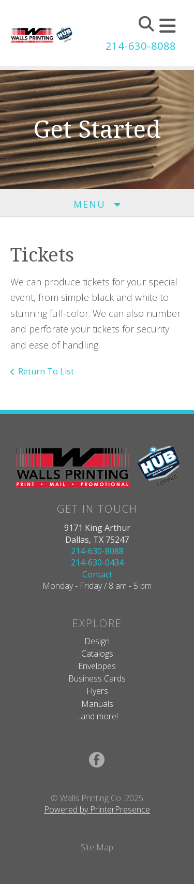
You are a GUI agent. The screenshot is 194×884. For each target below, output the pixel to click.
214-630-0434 (97, 562)
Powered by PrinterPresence (97, 809)
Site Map (97, 847)
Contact (97, 574)
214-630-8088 (141, 46)
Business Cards (97, 678)
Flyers (97, 691)
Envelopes (97, 666)
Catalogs (97, 653)
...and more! (97, 716)
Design (97, 641)
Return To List (46, 371)
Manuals (97, 703)
